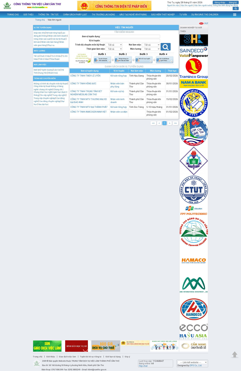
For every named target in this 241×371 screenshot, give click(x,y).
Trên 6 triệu (43, 59)
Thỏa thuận (54, 59)
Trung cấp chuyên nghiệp (44, 98)
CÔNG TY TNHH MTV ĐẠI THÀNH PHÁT (89, 107)
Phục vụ (51, 45)
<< (153, 123)
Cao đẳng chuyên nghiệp (49, 101)
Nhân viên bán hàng (49, 42)
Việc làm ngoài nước (202, 5)
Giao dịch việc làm (67, 356)
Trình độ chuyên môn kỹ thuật (90, 44)
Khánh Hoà (53, 73)
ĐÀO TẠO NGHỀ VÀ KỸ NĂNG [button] (133, 14)
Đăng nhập (220, 2)
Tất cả (36, 56)
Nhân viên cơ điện (119, 112)
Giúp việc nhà (39, 33)
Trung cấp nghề (58, 95)
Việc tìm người (187, 5)
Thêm (235, 15)
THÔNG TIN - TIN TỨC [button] (48, 14)
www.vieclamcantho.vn (2, 15)
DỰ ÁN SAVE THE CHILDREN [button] (205, 14)
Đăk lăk (37, 70)
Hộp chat (143, 366)
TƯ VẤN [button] (183, 14)
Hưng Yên (43, 73)
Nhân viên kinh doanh (57, 36)
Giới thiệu (50, 356)
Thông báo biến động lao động (225, 5)
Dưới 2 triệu (45, 56)
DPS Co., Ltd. (196, 365)
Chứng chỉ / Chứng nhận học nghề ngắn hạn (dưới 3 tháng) (50, 92)
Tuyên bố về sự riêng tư (90, 356)
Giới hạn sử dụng (113, 356)
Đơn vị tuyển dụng (91, 36)
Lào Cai (57, 70)
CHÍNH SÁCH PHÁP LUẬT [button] (75, 14)
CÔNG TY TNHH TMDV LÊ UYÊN (85, 75)
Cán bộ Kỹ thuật (58, 39)
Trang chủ (40, 20)
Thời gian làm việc (95, 49)
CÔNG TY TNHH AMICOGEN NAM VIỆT (88, 112)
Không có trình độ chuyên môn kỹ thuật (50, 84)
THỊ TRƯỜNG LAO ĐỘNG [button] (103, 14)
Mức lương (135, 49)
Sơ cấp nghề (46, 95)
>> (175, 123)
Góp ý (127, 356)
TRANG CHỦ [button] (13, 14)
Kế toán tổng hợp (53, 33)
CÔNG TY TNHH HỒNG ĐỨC (83, 83)
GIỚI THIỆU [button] (28, 14)
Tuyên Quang (47, 70)
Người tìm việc (173, 5)
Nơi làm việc (135, 44)
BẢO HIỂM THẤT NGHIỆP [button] (163, 14)
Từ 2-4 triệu (56, 56)
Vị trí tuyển (94, 40)
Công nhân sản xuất (42, 39)
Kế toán (37, 42)
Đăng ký (233, 2)
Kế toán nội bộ (117, 91)
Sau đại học (43, 104)
